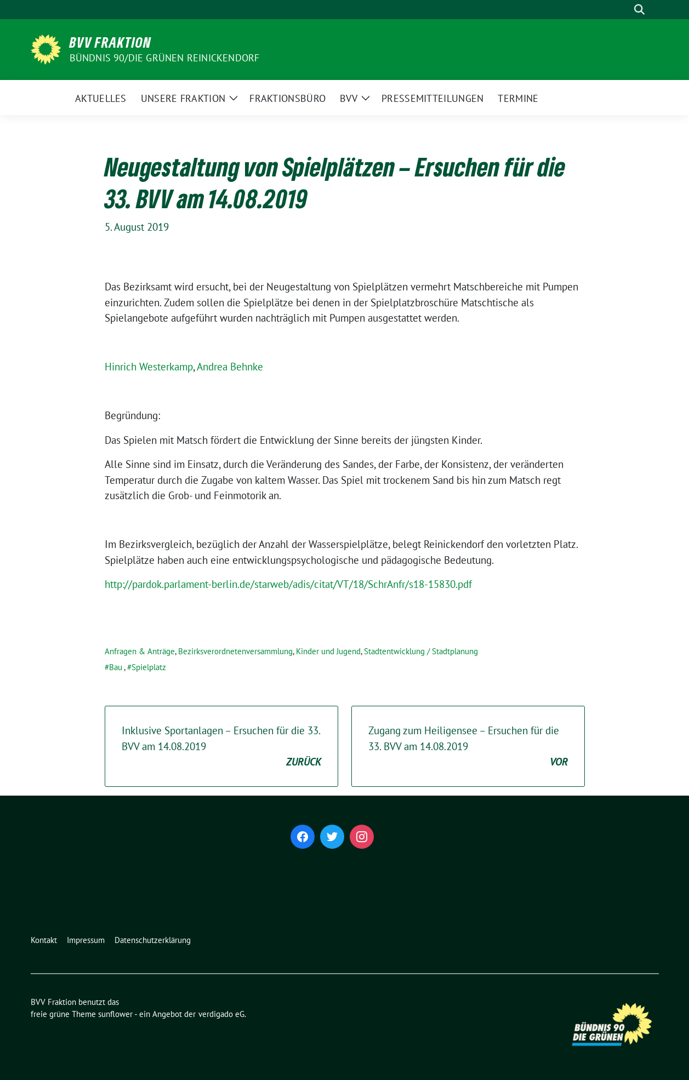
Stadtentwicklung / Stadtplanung (421, 651)
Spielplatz (149, 667)
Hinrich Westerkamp (149, 366)
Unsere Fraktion (183, 98)
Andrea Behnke (230, 366)
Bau (115, 667)
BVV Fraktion (110, 42)
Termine (518, 98)
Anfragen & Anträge (140, 651)
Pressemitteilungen (432, 98)
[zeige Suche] (639, 9)
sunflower (115, 1014)
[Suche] (624, 9)
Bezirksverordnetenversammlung (235, 651)
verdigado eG (221, 1014)
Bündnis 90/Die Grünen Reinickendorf (165, 58)
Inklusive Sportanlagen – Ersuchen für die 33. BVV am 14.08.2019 (221, 747)
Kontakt (44, 940)
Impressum (86, 940)
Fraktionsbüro (287, 98)
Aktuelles (101, 98)
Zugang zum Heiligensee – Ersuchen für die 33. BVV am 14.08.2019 (468, 747)
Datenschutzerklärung (153, 940)
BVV (348, 98)
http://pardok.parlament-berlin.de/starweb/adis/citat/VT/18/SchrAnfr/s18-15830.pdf (288, 584)
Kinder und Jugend (328, 651)
